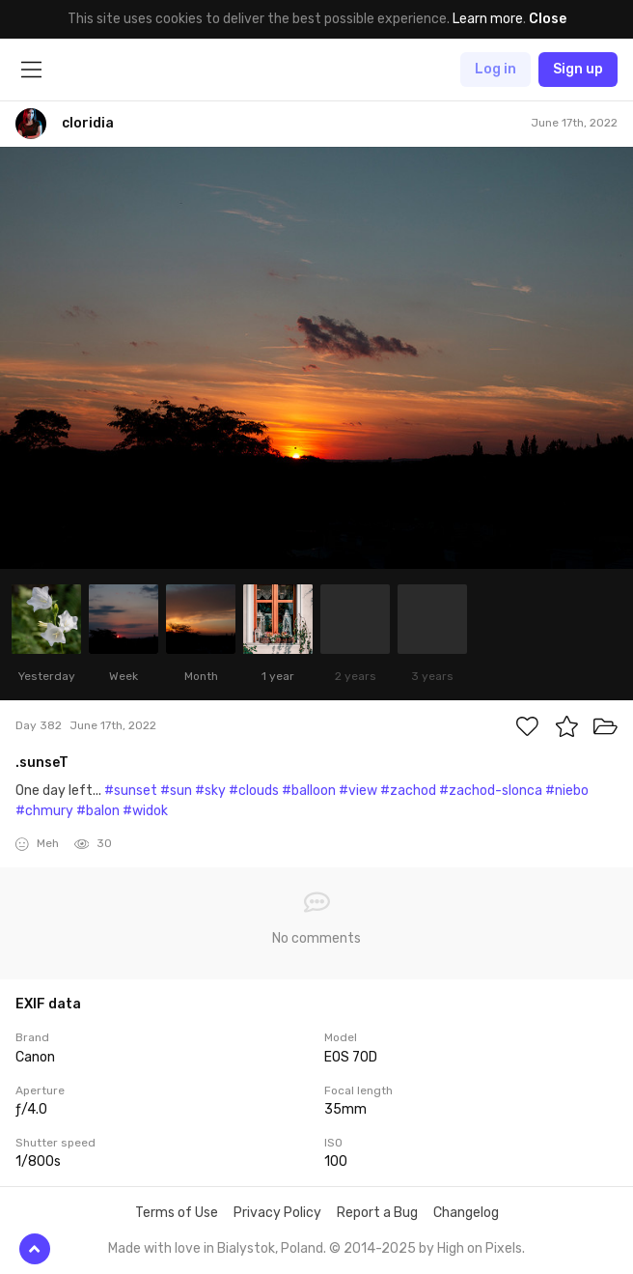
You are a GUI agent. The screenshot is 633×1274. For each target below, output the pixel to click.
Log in (495, 69)
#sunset (130, 790)
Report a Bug (377, 1212)
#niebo (567, 790)
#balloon (309, 790)
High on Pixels (479, 1248)
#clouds (254, 790)
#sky (210, 790)
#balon (98, 811)
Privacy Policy (277, 1212)
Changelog (466, 1212)
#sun (176, 790)
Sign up (578, 69)
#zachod (408, 790)
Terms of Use (176, 1212)
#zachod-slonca (490, 790)
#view (358, 790)
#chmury (44, 811)
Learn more (488, 19)
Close (547, 19)
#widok (145, 811)
